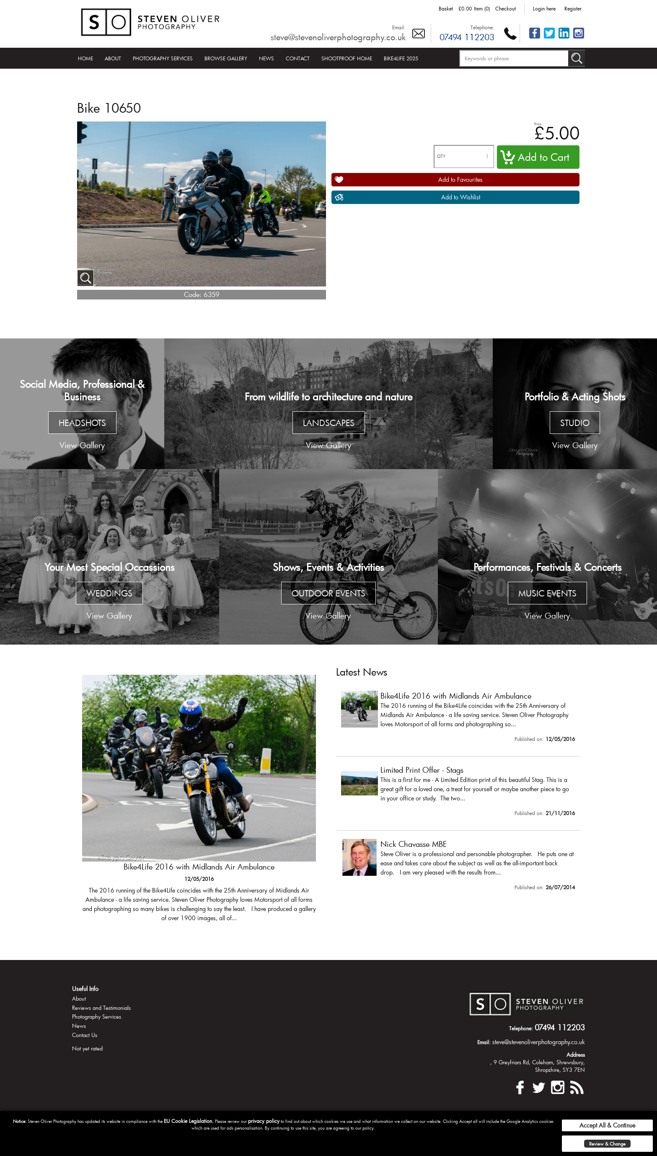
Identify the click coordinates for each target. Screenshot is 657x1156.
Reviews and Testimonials (101, 1007)
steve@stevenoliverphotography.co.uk (338, 36)
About (113, 58)
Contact (298, 58)
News (266, 58)
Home (85, 58)
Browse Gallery (225, 58)
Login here (544, 8)
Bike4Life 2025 (401, 58)
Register (573, 8)
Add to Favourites (460, 179)
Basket (446, 8)
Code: (193, 294)
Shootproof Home (346, 58)
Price (537, 123)
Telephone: (482, 27)
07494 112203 (467, 36)
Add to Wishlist (460, 197)
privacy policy (263, 1120)
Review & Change (607, 1144)
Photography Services (163, 58)
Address (575, 1054)
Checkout (505, 8)
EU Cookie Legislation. (189, 1120)
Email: (399, 27)
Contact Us (84, 1035)
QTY (441, 156)
